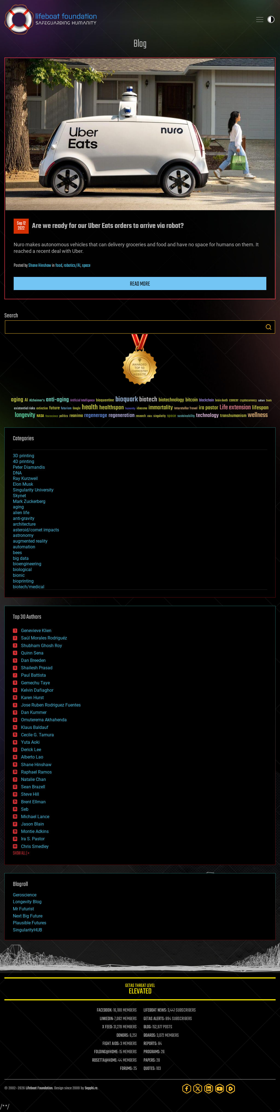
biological (22, 569)
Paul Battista (33, 675)
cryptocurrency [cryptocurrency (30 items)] (248, 400)
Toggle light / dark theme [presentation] (271, 19)
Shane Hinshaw (39, 265)
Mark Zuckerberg (29, 501)
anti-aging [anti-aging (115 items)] (57, 399)
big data (21, 558)
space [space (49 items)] (171, 415)
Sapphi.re (91, 1088)
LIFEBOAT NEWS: (155, 1010)
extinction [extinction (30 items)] (42, 408)
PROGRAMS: (152, 1052)
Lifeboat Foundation (39, 1088)
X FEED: (107, 1027)
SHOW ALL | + (21, 853)
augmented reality (30, 541)
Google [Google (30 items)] (76, 408)
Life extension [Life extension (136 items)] (235, 407)
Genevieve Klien (36, 630)
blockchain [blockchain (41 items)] (206, 400)
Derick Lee (31, 749)
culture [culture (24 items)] (261, 400)
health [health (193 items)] (90, 408)
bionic (19, 575)
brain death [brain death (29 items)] (221, 400)
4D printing (23, 461)
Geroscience (24, 894)
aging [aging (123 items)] (17, 399)
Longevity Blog (27, 901)
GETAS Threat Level (140, 989)
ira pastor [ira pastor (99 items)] (208, 408)
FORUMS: (126, 1068)
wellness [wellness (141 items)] (258, 415)
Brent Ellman (33, 801)
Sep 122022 (21, 226)
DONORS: (122, 1035)
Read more (140, 284)
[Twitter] (197, 1088)
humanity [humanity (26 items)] (130, 408)
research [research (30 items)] (141, 416)
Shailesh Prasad (36, 667)
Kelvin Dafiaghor (37, 690)
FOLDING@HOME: (106, 1052)
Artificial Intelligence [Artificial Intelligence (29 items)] (82, 400)
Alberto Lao (32, 757)
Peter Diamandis (29, 467)
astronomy (23, 535)
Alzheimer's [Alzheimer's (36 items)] (37, 401)
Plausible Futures (29, 922)
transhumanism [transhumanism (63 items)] (233, 415)
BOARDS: (150, 1035)
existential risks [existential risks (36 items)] (24, 409)
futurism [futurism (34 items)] (66, 409)
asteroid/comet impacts (36, 529)
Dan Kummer (33, 712)
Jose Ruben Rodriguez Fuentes (51, 705)
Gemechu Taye (35, 682)
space (86, 265)
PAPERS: (150, 1060)
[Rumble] (230, 1088)
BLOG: (147, 1027)
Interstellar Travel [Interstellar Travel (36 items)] (185, 409)
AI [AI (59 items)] (26, 400)
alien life (21, 512)
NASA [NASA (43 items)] (40, 416)
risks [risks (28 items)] (149, 416)
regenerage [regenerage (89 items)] (95, 416)
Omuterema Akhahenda (44, 719)
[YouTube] (219, 1088)
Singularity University (33, 490)
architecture (24, 524)
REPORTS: (150, 1043)
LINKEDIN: (106, 1019)
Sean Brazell (33, 786)
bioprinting (23, 581)
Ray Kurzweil (25, 478)
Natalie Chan (33, 779)
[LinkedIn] (208, 1088)
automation (24, 546)
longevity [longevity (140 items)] (25, 415)
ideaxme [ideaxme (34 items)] (142, 409)
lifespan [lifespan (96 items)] (260, 408)
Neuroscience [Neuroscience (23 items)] (51, 416)
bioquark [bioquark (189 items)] (126, 400)
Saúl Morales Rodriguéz (44, 638)
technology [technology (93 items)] (207, 416)
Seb (24, 809)
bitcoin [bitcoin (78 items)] (191, 400)
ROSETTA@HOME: (104, 1060)
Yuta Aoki (30, 742)
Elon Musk (23, 484)
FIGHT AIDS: (111, 1043)
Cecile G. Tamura (37, 734)
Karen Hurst (32, 697)
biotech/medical (28, 586)
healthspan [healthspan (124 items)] (111, 407)
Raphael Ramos (36, 772)
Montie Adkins (35, 831)
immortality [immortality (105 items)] (160, 407)
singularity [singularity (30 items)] (159, 416)
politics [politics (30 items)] (63, 416)
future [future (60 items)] (54, 408)
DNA (17, 473)
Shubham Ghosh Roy (41, 645)
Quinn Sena (32, 653)
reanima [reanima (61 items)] (76, 415)
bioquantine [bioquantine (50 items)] (105, 400)
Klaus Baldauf (34, 727)
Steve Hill (30, 794)
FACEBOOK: (104, 1010)
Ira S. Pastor (33, 838)
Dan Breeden (33, 660)
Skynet (19, 495)
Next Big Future (27, 916)
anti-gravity (23, 518)
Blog (140, 44)
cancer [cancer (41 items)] (233, 400)
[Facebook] (186, 1088)
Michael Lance (35, 816)
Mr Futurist (23, 908)
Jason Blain (32, 824)
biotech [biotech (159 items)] (148, 399)
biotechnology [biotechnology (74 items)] (171, 400)
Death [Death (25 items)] (269, 400)
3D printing (23, 455)
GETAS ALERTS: (154, 1019)
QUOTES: (149, 1068)
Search (268, 327)
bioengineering (27, 563)
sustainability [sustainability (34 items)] (186, 416)
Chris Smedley (35, 846)
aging (18, 506)
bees (17, 552)
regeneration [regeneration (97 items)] (122, 415)
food (59, 265)
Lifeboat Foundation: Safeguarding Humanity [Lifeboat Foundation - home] (126, 19)
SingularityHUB (27, 930)
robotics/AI (72, 265)
